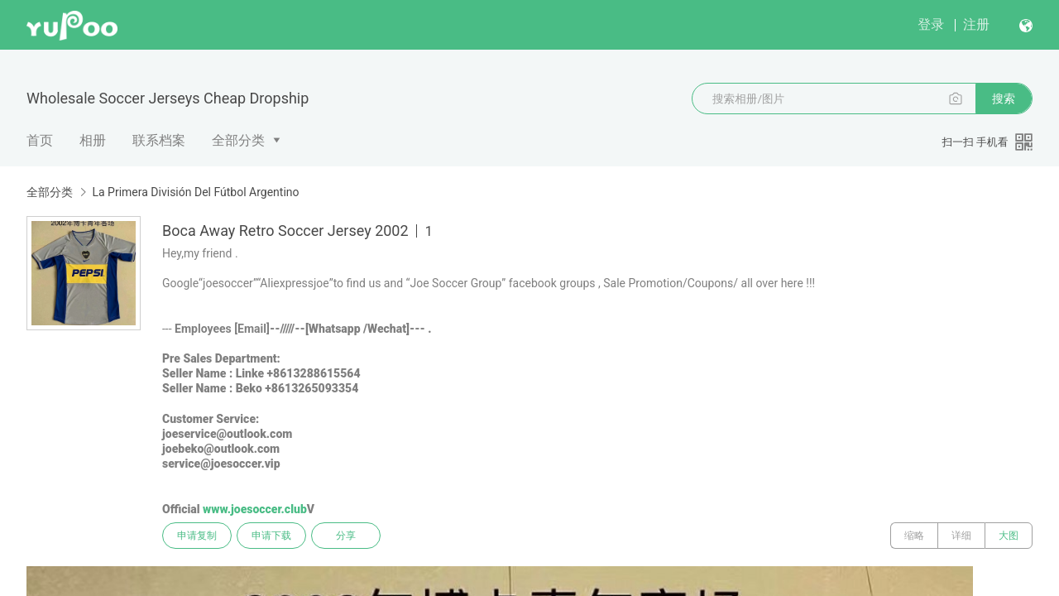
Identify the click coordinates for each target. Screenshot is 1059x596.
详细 (961, 535)
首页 (39, 140)
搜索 (1003, 98)
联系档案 (158, 140)
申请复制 (197, 535)
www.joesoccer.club (255, 509)
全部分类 (238, 140)
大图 (1008, 535)
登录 (931, 24)
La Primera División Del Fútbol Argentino (195, 192)
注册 (976, 24)
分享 (346, 535)
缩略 (914, 535)
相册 (92, 140)
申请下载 (271, 535)
